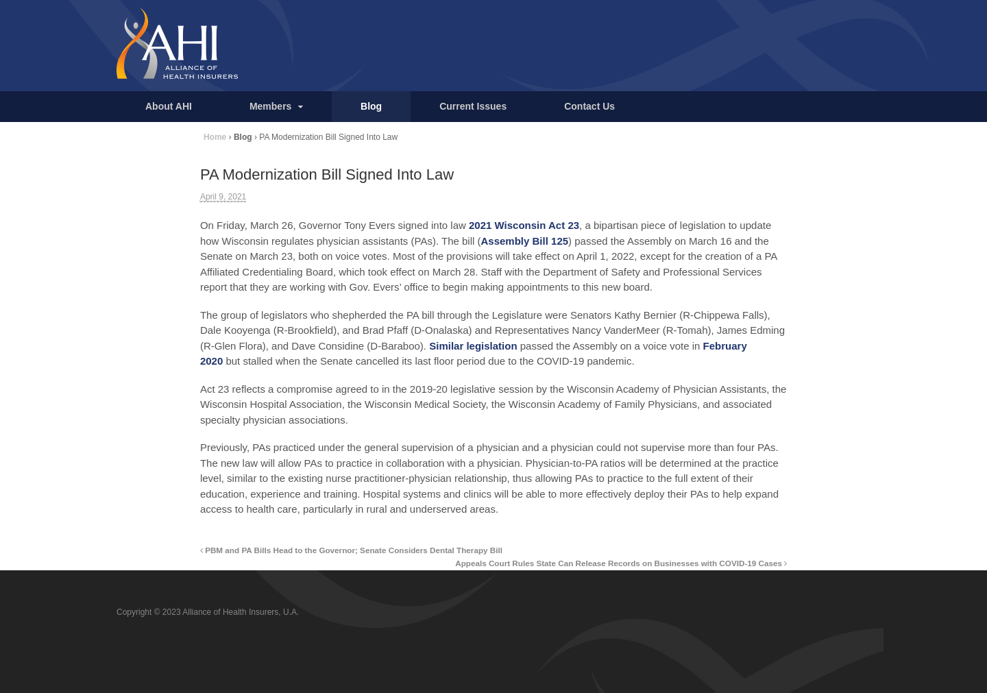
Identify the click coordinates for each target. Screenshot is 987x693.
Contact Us (589, 106)
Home (215, 137)
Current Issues (473, 106)
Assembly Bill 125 (525, 241)
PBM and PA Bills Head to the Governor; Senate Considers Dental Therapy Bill (351, 550)
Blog (371, 106)
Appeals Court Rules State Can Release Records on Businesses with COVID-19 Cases (621, 563)
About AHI (168, 106)
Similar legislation (473, 346)
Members (270, 106)
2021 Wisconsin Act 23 (524, 225)
